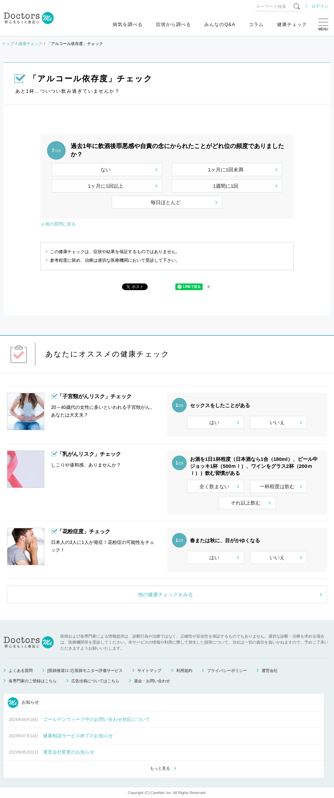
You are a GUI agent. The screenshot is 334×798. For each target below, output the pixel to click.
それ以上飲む (246, 503)
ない (106, 169)
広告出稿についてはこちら (95, 681)
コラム (256, 24)
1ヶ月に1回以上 (106, 186)
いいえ (277, 422)
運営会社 (270, 670)
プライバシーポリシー (227, 670)
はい (214, 422)
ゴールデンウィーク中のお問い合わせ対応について (96, 719)
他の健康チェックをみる (165, 594)
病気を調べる (128, 24)
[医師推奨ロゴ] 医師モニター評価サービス (85, 670)
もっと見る (160, 768)
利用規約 (184, 670)
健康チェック (292, 24)
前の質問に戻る (60, 223)
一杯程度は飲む (277, 486)
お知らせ (23, 702)
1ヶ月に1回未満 (226, 169)
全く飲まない (214, 486)
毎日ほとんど (166, 202)
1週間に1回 (226, 186)
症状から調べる (173, 24)
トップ (8, 43)
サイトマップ (149, 670)
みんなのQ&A (219, 24)
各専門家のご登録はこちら (33, 681)
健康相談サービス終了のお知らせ (78, 735)
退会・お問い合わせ (152, 681)
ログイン (320, 6)
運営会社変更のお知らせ (68, 752)
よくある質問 (21, 670)
